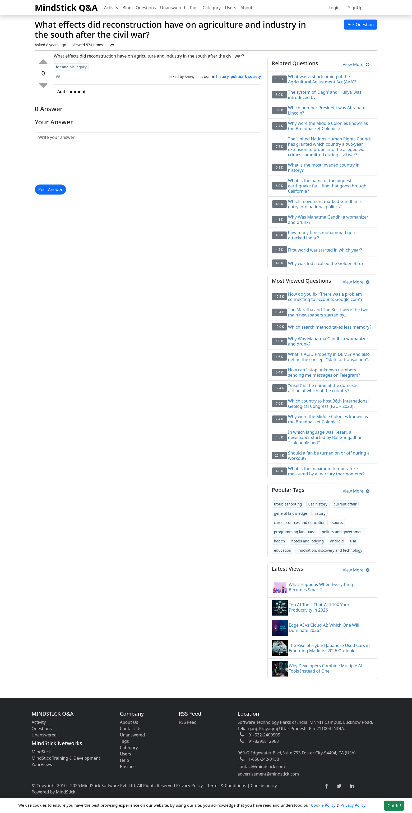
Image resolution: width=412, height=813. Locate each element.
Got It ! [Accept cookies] (394, 806)
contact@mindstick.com (261, 766)
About (246, 8)
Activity (111, 8)
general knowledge (290, 513)
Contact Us (130, 728)
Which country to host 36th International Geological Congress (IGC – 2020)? (328, 403)
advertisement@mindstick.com (268, 774)
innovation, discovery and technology (330, 550)
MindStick (41, 752)
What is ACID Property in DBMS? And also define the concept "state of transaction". (329, 357)
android (337, 540)
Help (124, 760)
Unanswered (172, 8)
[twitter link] (339, 786)
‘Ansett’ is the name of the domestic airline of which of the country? (323, 388)
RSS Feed (188, 722)
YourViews (42, 764)
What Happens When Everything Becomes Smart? (321, 587)
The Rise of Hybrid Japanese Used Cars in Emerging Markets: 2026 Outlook (329, 648)
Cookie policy (264, 785)
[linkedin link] (352, 786)
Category (212, 8)
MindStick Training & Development (66, 758)
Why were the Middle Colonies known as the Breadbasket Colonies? (328, 419)
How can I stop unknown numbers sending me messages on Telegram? (324, 372)
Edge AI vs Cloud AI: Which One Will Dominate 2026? (324, 627)
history (319, 513)
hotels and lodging (307, 540)
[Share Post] (112, 45)
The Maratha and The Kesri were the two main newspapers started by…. (328, 312)
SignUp (355, 8)
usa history (317, 504)
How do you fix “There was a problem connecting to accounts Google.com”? (325, 296)
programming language (295, 531)
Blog (127, 8)
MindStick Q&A (66, 7)
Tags (193, 8)
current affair (345, 504)
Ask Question (361, 24)
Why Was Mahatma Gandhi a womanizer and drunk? (328, 341)
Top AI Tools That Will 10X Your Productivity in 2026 (319, 607)
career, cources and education (300, 522)
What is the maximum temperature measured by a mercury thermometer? (326, 471)
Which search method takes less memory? (329, 327)
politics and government (343, 531)
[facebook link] (326, 786)
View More (356, 64)
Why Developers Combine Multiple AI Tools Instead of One (326, 668)
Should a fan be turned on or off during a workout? (329, 455)
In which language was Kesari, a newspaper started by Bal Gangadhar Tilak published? (325, 437)
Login (334, 8)
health (279, 540)
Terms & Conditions (226, 785)
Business (128, 766)
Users (230, 8)
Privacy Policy (189, 785)
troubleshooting (288, 504)
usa (353, 540)
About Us (129, 722)
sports (337, 522)
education (282, 550)
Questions (146, 8)
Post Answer (50, 189)
